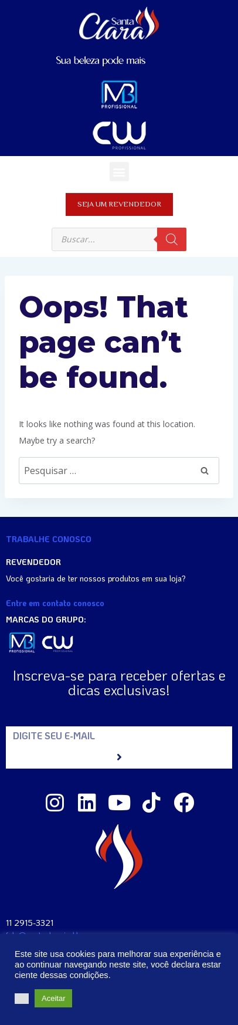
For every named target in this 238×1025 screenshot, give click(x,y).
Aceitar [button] (53, 998)
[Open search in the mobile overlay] (119, 239)
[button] (119, 171)
